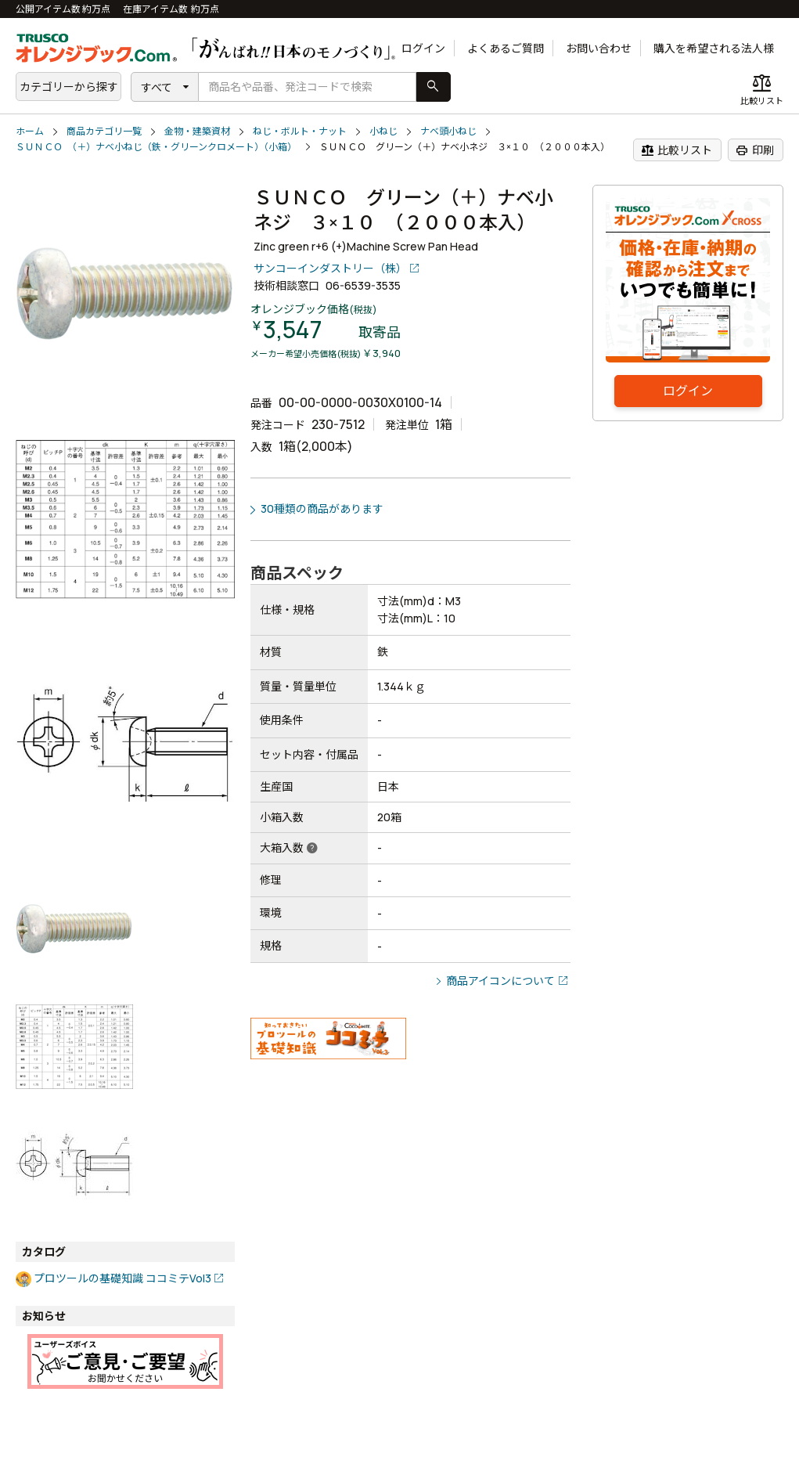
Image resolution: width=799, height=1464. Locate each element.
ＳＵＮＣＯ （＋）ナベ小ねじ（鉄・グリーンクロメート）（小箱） (156, 146)
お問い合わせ (599, 48)
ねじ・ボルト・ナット (300, 131)
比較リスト (676, 150)
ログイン (423, 48)
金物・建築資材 (197, 131)
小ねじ (383, 131)
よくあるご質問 (505, 48)
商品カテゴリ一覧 (104, 131)
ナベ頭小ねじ (448, 131)
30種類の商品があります (322, 508)
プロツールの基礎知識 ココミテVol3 (122, 1278)
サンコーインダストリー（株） (330, 268)
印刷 (755, 150)
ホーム (30, 131)
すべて (156, 87)
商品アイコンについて (500, 980)
